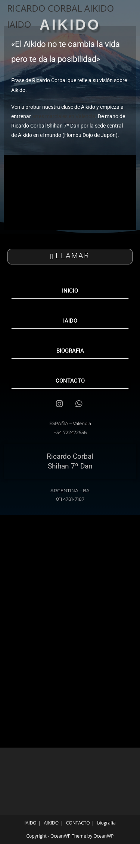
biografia (106, 823)
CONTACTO (78, 823)
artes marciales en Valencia (63, 116)
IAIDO (30, 823)
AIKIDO (51, 823)
